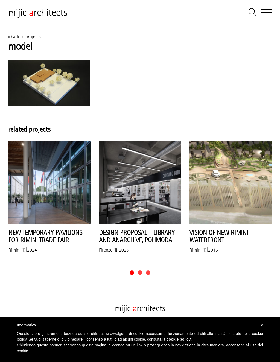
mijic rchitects (37, 12)
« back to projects (24, 36)
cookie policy (179, 339)
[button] (132, 272)
